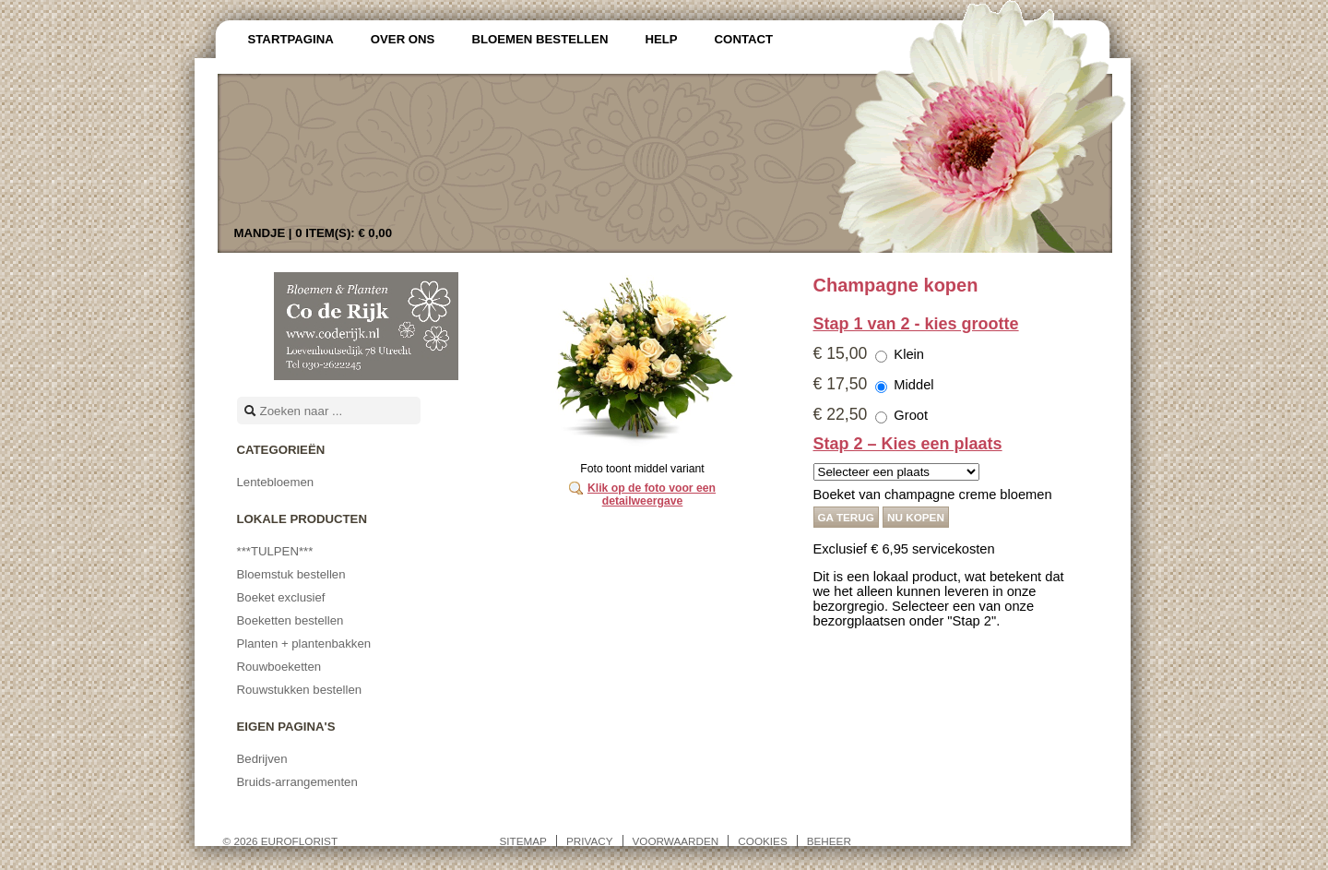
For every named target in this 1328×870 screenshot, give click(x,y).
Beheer (829, 841)
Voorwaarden (676, 841)
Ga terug (846, 517)
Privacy (589, 841)
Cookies (762, 841)
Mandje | (313, 233)
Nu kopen (915, 517)
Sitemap (523, 841)
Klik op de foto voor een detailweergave (651, 494)
